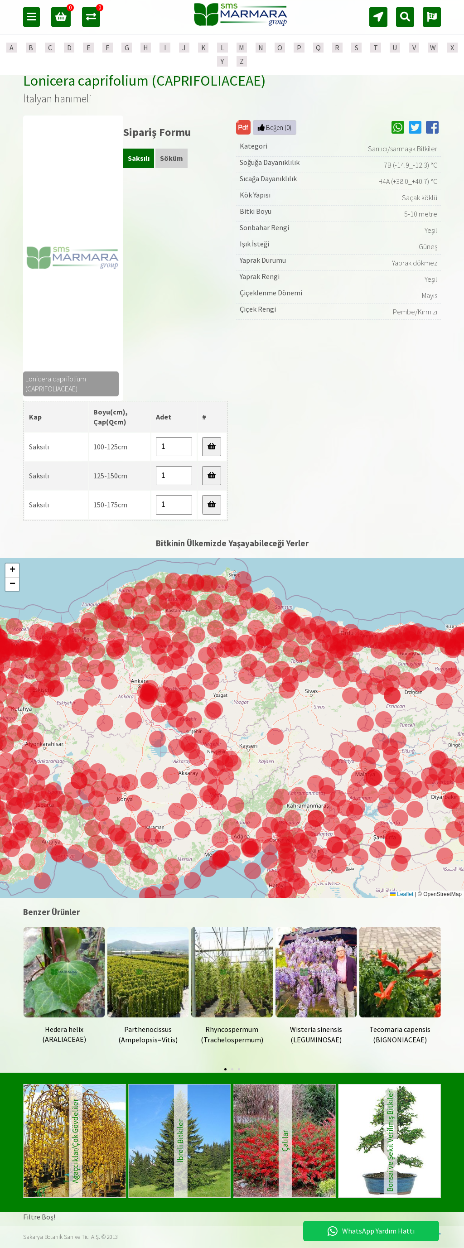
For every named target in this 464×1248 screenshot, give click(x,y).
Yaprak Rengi (260, 276)
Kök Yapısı (255, 194)
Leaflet (401, 894)
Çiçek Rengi (258, 308)
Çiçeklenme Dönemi (271, 292)
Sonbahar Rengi (264, 227)
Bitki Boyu (255, 211)
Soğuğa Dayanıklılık (270, 162)
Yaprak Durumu (263, 260)
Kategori (253, 145)
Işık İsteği (254, 243)
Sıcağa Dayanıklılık (268, 178)
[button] (250, 849)
